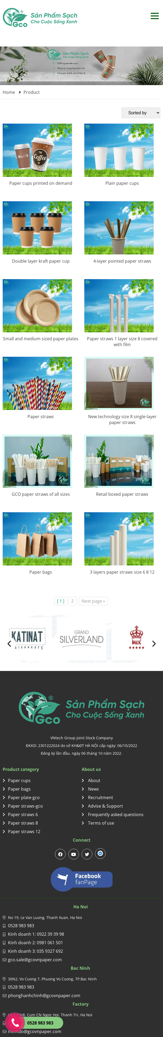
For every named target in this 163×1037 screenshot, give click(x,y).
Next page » (93, 601)
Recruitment (97, 797)
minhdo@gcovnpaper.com (34, 1031)
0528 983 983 (21, 926)
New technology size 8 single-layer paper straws (122, 419)
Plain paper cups (122, 183)
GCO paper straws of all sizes (41, 494)
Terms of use (98, 823)
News (90, 789)
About (91, 780)
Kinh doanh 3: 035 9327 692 (35, 951)
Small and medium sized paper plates (40, 339)
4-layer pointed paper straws (122, 261)
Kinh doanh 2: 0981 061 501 (35, 943)
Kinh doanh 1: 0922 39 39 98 (36, 934)
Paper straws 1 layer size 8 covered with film (122, 341)
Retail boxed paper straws (122, 494)
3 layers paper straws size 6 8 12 (122, 572)
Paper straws (40, 416)
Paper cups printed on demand (40, 183)
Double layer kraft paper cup (41, 261)
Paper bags (40, 572)
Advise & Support (102, 806)
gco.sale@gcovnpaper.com (35, 960)
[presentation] (9, 643)
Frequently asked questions (113, 814)
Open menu (154, 16)
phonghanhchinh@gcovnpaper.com (44, 995)
